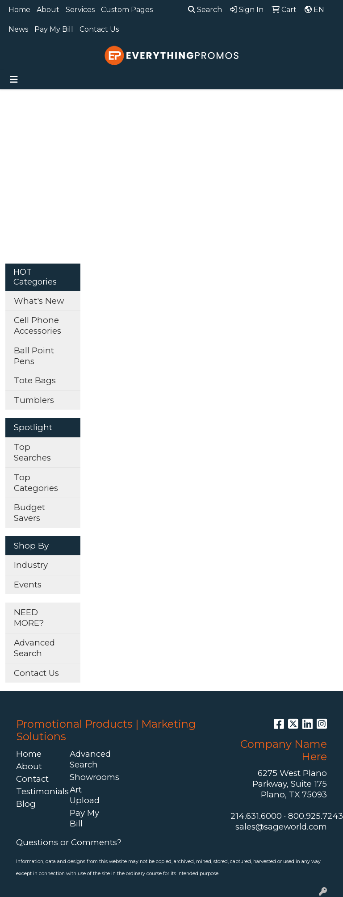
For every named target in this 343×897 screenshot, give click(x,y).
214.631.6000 (256, 816)
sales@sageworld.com (281, 827)
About (48, 9)
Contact (32, 779)
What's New (39, 301)
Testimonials (37, 791)
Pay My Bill (53, 29)
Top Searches (32, 452)
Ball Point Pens (34, 355)
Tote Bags (35, 380)
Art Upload (85, 794)
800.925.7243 (315, 816)
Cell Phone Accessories (37, 325)
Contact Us (99, 29)
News (18, 29)
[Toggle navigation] (13, 79)
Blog (26, 804)
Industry (31, 565)
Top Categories (36, 482)
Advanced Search (34, 647)
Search (205, 9)
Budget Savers (29, 512)
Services (80, 9)
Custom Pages (127, 9)
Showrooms (91, 777)
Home (19, 9)
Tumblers (34, 400)
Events (28, 584)
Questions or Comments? (68, 842)
